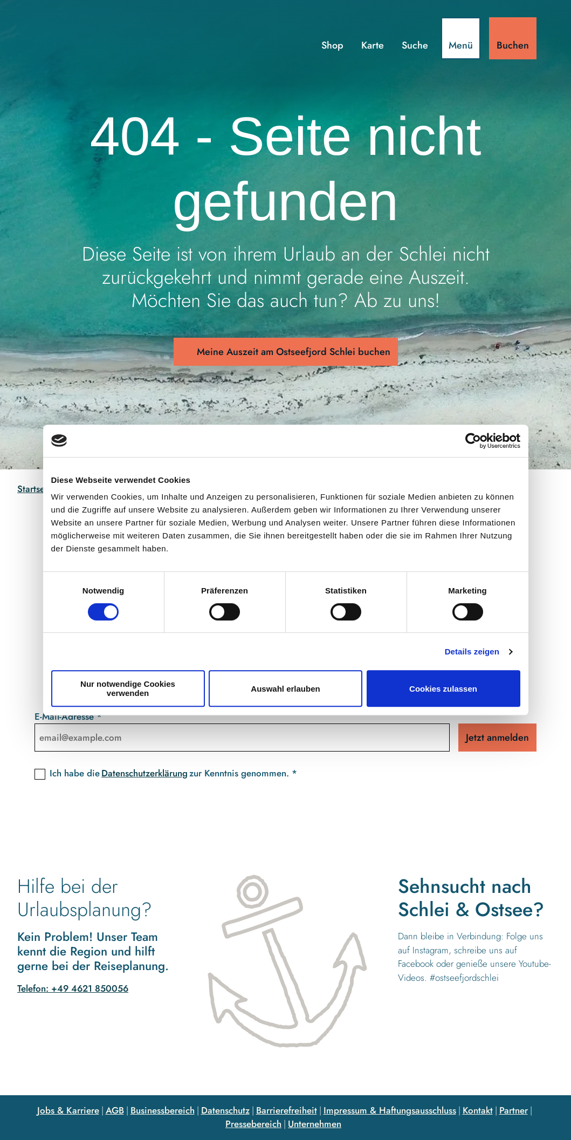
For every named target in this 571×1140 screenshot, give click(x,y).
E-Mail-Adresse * (68, 716)
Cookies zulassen (443, 688)
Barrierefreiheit (286, 1110)
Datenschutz (225, 1110)
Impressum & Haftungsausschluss (390, 1110)
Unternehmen (314, 1123)
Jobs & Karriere (68, 1110)
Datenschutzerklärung (144, 773)
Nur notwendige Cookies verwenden (127, 688)
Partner (513, 1110)
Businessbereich (162, 1110)
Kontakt (478, 1110)
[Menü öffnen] (460, 38)
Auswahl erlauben (285, 688)
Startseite (36, 488)
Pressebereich (253, 1123)
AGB (115, 1110)
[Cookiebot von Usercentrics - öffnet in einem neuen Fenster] (473, 441)
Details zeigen (472, 651)
